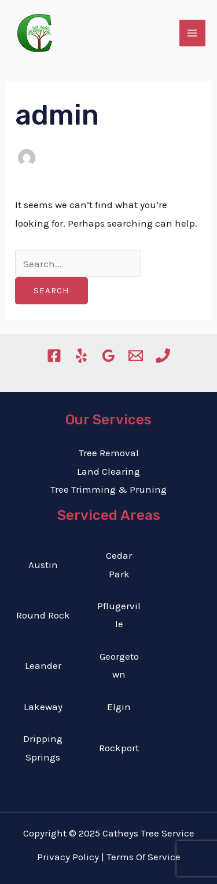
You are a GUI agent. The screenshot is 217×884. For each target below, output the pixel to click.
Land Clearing (108, 471)
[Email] (135, 355)
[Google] (108, 355)
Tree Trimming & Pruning (108, 489)
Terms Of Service (143, 857)
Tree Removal (109, 453)
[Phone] (163, 355)
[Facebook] (54, 355)
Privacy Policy (68, 857)
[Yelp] (81, 355)
